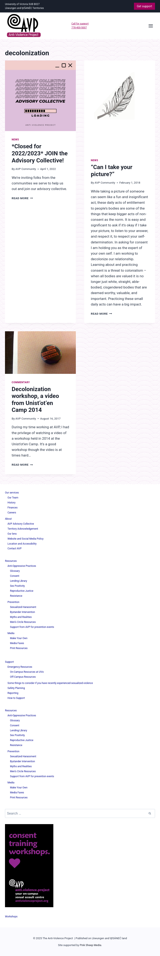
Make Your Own (19, 638)
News (15, 139)
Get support (144, 6)
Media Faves (17, 643)
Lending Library (18, 580)
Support (9, 661)
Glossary (15, 570)
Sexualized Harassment (23, 607)
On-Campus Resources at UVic (27, 671)
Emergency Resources (20, 666)
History (11, 502)
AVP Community (25, 169)
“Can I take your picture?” (111, 171)
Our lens (12, 533)
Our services (12, 492)
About (8, 518)
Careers (12, 512)
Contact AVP (14, 548)
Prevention (13, 602)
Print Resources (19, 648)
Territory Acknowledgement (23, 528)
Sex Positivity (17, 585)
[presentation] (40, 95)
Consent (14, 575)
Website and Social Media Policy (26, 538)
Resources (11, 561)
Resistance (16, 595)
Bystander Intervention (22, 612)
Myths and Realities (21, 617)
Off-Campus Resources (23, 676)
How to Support (16, 698)
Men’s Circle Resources (23, 622)
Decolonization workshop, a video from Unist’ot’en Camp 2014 (35, 400)
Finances (13, 507)
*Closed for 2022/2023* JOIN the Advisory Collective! (40, 153)
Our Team (13, 497)
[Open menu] (150, 25)
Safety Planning (16, 688)
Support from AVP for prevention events (32, 627)
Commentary (21, 382)
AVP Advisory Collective (21, 523)
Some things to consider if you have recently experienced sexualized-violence (50, 683)
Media (11, 633)
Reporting (13, 693)
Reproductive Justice (21, 590)
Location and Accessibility (22, 543)
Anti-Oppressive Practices (22, 566)
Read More (22, 198)
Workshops (11, 916)
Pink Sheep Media (90, 945)
